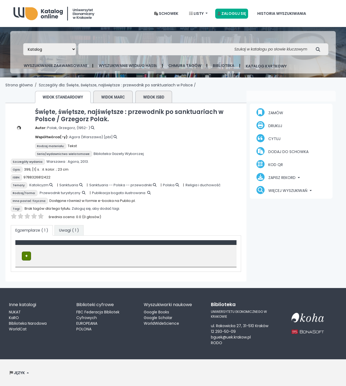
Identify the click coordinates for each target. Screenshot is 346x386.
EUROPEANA (86, 323)
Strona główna (19, 85)
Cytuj (268, 138)
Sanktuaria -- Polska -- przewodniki (120, 185)
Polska (168, 185)
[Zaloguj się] (231, 14)
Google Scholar (158, 317)
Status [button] (208, 245)
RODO (216, 342)
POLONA (83, 328)
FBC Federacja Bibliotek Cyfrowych (97, 314)
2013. (84, 161)
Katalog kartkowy (266, 66)
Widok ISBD (153, 97)
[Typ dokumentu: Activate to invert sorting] (60, 245)
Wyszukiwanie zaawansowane (55, 65)
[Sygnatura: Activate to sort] (175, 245)
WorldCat (18, 328)
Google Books (156, 311)
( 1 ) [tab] (31, 230)
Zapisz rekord (276, 177)
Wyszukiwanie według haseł (128, 65)
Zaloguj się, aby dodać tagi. (96, 208)
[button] (166, 14)
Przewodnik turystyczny (60, 192)
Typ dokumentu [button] (34, 245)
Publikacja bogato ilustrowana (118, 192)
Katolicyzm (39, 185)
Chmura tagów (184, 65)
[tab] (69, 230)
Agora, (74, 161)
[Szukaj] (319, 49)
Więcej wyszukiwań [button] (282, 190)
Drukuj (269, 125)
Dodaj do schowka (282, 151)
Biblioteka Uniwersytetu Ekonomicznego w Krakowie (53, 12)
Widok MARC (113, 97)
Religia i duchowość (203, 185)
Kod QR (269, 164)
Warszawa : (56, 161)
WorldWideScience (161, 323)
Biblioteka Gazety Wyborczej (119, 153)
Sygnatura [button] (166, 245)
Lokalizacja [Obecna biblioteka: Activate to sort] (118, 245)
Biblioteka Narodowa (28, 323)
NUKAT (15, 311)
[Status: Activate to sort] (218, 245)
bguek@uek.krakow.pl (231, 337)
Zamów (269, 112)
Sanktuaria (68, 185)
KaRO (14, 317)
